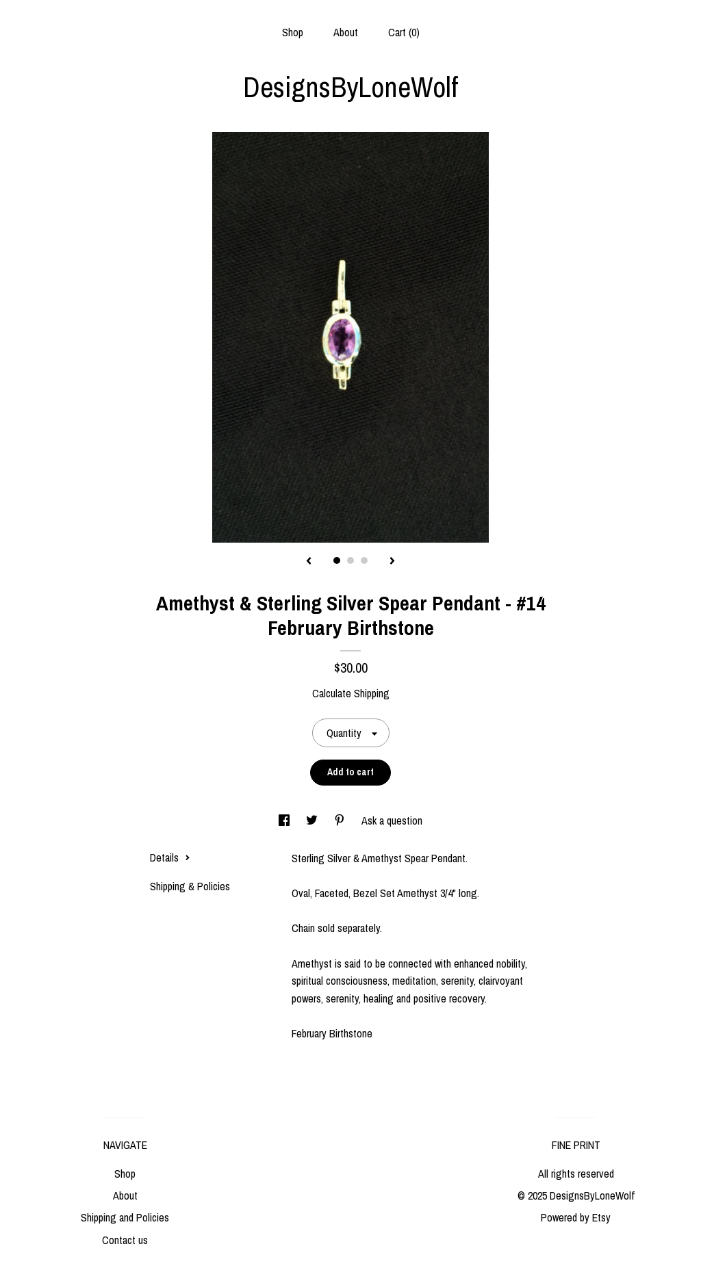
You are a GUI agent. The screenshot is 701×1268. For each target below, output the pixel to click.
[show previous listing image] (308, 562)
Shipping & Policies (190, 886)
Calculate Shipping (351, 693)
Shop (292, 32)
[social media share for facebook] (285, 820)
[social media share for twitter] (313, 820)
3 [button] (364, 560)
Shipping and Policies (125, 1217)
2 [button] (350, 560)
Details (170, 857)
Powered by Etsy (576, 1217)
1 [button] (336, 560)
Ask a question (391, 820)
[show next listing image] (392, 562)
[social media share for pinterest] (341, 820)
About (345, 32)
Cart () (404, 32)
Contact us (125, 1239)
